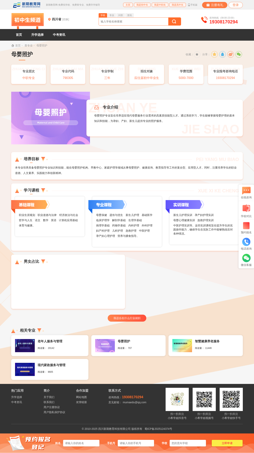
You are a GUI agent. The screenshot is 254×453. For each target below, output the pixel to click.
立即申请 (227, 443)
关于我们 (49, 397)
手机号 (111, 443)
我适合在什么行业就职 (127, 318)
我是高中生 (177, 4)
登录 (236, 5)
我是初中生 (142, 4)
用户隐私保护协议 (54, 412)
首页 (19, 34)
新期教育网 (26, 5)
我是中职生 (160, 4)
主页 (128, 4)
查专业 (29, 45)
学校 (164, 443)
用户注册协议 (52, 407)
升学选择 (37, 34)
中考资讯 (59, 34)
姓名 (58, 443)
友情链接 (81, 402)
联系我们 (49, 402)
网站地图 (81, 397)
